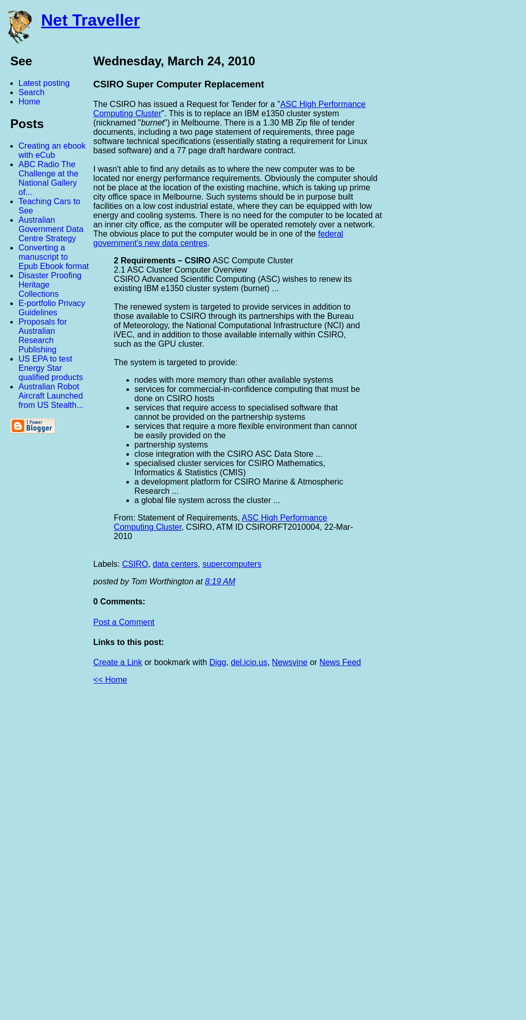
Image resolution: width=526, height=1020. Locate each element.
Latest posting (44, 83)
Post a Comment (124, 622)
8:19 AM (220, 581)
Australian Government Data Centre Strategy (50, 229)
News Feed (340, 662)
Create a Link (117, 662)
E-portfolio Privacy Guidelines (51, 308)
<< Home (110, 679)
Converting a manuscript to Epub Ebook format (53, 257)
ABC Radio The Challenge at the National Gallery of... (48, 178)
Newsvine (289, 662)
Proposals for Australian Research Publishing (42, 335)
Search (31, 92)
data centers (175, 564)
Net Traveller (90, 20)
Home (29, 101)
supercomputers (231, 564)
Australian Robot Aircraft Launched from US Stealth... (50, 395)
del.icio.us (249, 662)
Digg (217, 662)
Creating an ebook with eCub (52, 150)
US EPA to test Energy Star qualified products (50, 368)
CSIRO (135, 564)
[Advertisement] (413, 856)
